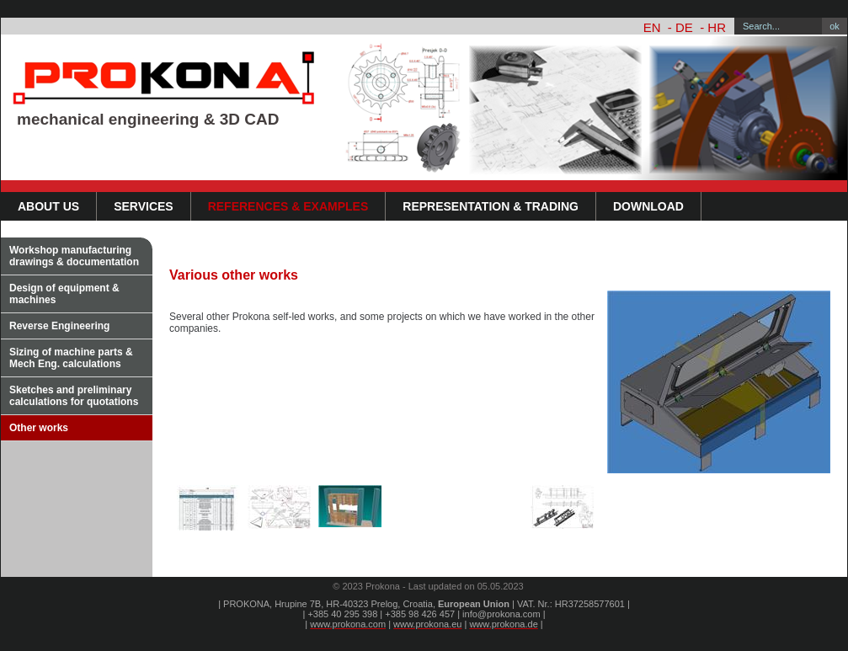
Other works (38, 428)
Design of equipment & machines (64, 294)
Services (143, 206)
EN (652, 27)
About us (48, 206)
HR (716, 27)
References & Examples (288, 206)
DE (684, 27)
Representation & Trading (491, 206)
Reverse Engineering (59, 326)
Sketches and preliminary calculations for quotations (73, 396)
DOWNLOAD (648, 206)
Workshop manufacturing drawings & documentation (74, 256)
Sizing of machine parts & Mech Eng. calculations (71, 358)
